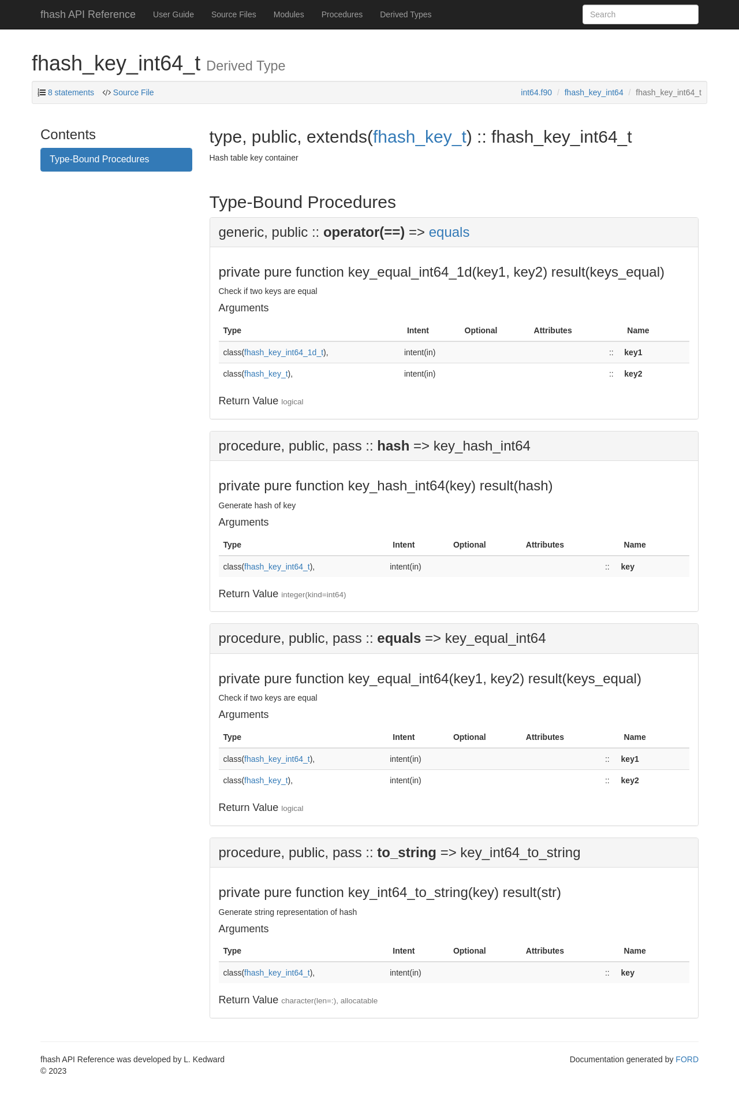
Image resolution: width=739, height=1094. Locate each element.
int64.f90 (536, 92)
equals (449, 232)
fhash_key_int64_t (277, 566)
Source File (133, 92)
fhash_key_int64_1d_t (283, 352)
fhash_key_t (419, 136)
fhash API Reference (88, 14)
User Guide (173, 14)
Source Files (233, 14)
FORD (687, 1059)
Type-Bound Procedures (100, 159)
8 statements (71, 92)
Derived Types (405, 14)
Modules (289, 14)
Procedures (342, 14)
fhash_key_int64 (594, 92)
